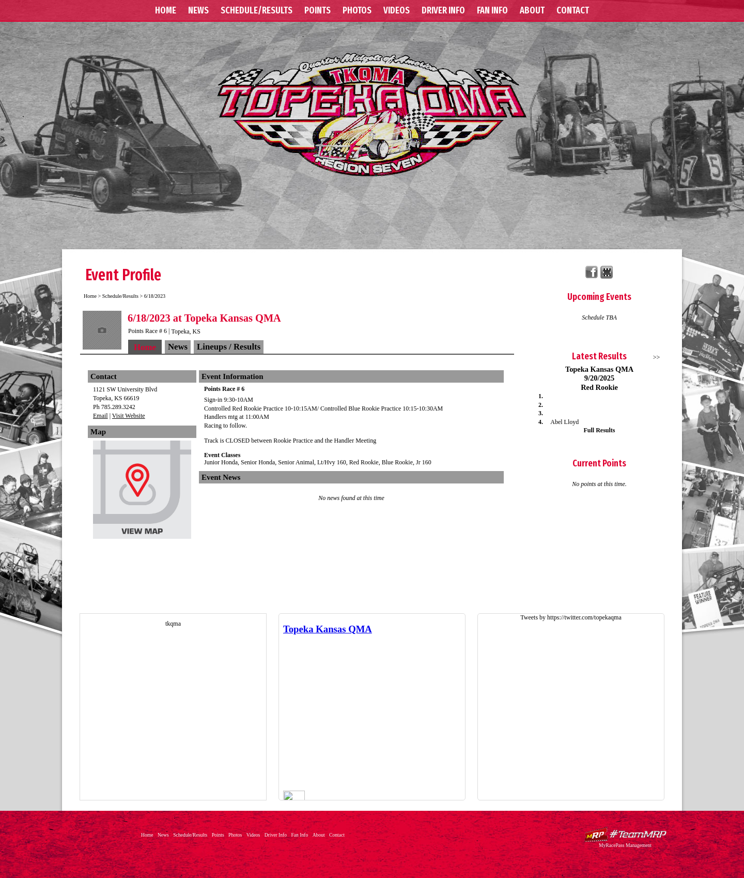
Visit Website (128, 415)
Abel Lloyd (564, 422)
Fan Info (492, 10)
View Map (142, 492)
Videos (396, 10)
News (198, 10)
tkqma (173, 623)
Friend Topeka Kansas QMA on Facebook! (591, 272)
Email (100, 415)
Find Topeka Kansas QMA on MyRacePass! (606, 272)
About (532, 10)
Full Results (599, 430)
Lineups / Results (228, 347)
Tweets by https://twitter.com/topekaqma (570, 617)
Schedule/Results (256, 10)
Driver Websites (625, 834)
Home (165, 10)
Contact (572, 10)
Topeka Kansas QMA (371, 114)
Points (317, 10)
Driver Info (443, 10)
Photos (357, 10)
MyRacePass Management (625, 845)
